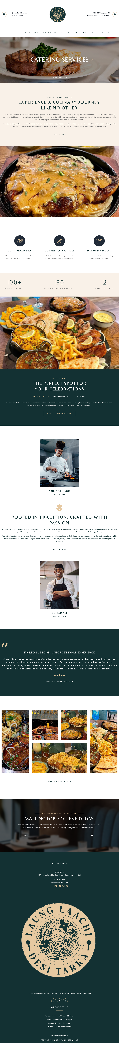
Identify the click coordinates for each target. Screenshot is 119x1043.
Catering (106, 33)
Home (27, 33)
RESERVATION (61, 1040)
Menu (37, 33)
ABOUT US (45, 1040)
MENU (52, 1040)
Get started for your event (59, 414)
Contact (64, 33)
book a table (60, 134)
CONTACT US (73, 1040)
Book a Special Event (85, 33)
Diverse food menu (99, 251)
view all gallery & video (59, 781)
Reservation (50, 33)
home (54, 78)
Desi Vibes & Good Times (59, 251)
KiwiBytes (64, 1035)
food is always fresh (19, 251)
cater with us (59, 549)
